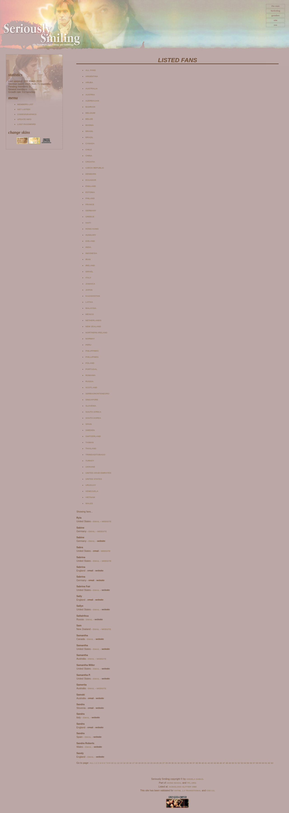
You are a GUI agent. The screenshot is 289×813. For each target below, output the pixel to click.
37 (193, 763)
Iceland (90, 241)
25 (157, 763)
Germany (90, 210)
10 (112, 763)
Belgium (90, 113)
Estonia (90, 192)
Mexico (89, 314)
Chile (88, 149)
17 (133, 763)
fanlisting (275, 11)
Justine (32, 89)
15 (127, 763)
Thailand (90, 448)
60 (263, 763)
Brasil (89, 131)
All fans (90, 70)
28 (166, 763)
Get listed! (23, 109)
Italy (88, 278)
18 (136, 763)
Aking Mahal (174, 783)
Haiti (88, 223)
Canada (89, 143)
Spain (88, 424)
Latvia (89, 302)
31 (175, 763)
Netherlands (93, 320)
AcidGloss (175, 787)
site (275, 20)
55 (248, 763)
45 (218, 763)
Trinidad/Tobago (95, 454)
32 (178, 763)
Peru (88, 345)
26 (160, 763)
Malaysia (90, 308)
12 (118, 763)
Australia (91, 88)
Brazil (89, 137)
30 (172, 763)
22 (148, 763)
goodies (275, 15)
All (92, 763)
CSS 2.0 (210, 791)
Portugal (91, 369)
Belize (89, 119)
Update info (24, 119)
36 (190, 763)
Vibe (194, 787)
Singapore (91, 400)
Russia (89, 381)
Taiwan (89, 442)
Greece (89, 217)
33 (181, 763)
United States (93, 479)
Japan (88, 290)
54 (245, 763)
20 (142, 763)
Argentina (91, 76)
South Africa (93, 412)
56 (251, 763)
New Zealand (93, 326)
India (88, 247)
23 (151, 763)
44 (215, 763)
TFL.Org (191, 783)
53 (242, 763)
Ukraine (90, 467)
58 (257, 763)
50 (233, 763)
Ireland (90, 265)
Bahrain (90, 107)
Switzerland (93, 436)
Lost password (26, 124)
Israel (89, 271)
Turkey (89, 461)
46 (221, 763)
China (88, 156)
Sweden (90, 430)
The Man (275, 6)
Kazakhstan (92, 296)
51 (236, 763)
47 (224, 763)
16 (130, 763)
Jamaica (90, 284)
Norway (90, 339)
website (106, 521)
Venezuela (91, 491)
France (89, 204)
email (96, 521)
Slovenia (90, 406)
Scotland (91, 387)
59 (260, 763)
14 (124, 763)
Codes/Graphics (27, 114)
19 (139, 763)
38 (197, 763)
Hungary (90, 235)
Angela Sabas (194, 779)
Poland (89, 363)
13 (121, 763)
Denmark (90, 174)
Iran (88, 259)
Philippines (91, 351)
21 (145, 763)
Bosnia (89, 125)
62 (269, 763)
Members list (25, 104)
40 (203, 763)
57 (254, 763)
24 (154, 763)
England (90, 186)
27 (163, 763)
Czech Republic (94, 168)
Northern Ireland (96, 332)
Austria (90, 95)
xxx (275, 25)
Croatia (90, 162)
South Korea (93, 418)
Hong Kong (92, 229)
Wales (89, 503)
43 (212, 763)
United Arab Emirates (98, 473)
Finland (90, 198)
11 (115, 763)
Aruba (89, 82)
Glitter (186, 787)
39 (199, 763)
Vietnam (90, 497)
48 (227, 763)
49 (230, 763)
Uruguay (90, 485)
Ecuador (90, 180)
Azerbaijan (92, 101)
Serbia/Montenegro (97, 393)
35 (187, 763)
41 (206, 763)
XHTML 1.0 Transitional (187, 791)
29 (169, 763)
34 (184, 763)
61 (266, 763)
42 (208, 763)
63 (272, 763)
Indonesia (91, 253)
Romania (90, 375)
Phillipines (91, 357)
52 (239, 763)
